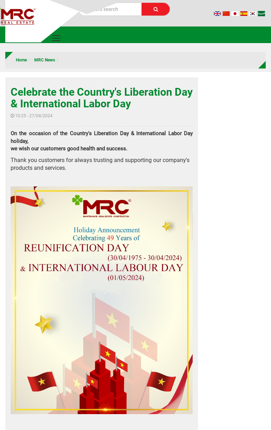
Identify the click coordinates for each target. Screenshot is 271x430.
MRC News (44, 60)
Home (21, 60)
